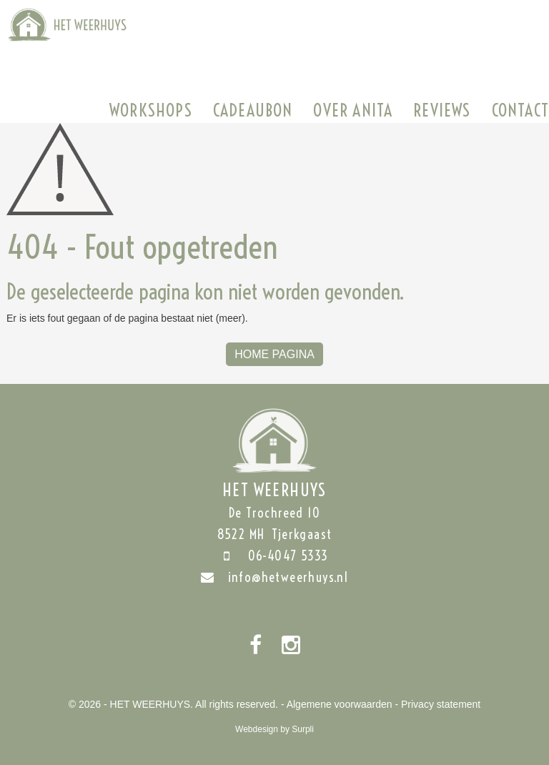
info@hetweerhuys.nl (275, 577)
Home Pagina (274, 354)
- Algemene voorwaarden (336, 704)
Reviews (441, 110)
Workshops (150, 110)
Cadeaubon (253, 110)
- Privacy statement (437, 704)
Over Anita (352, 110)
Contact (520, 110)
